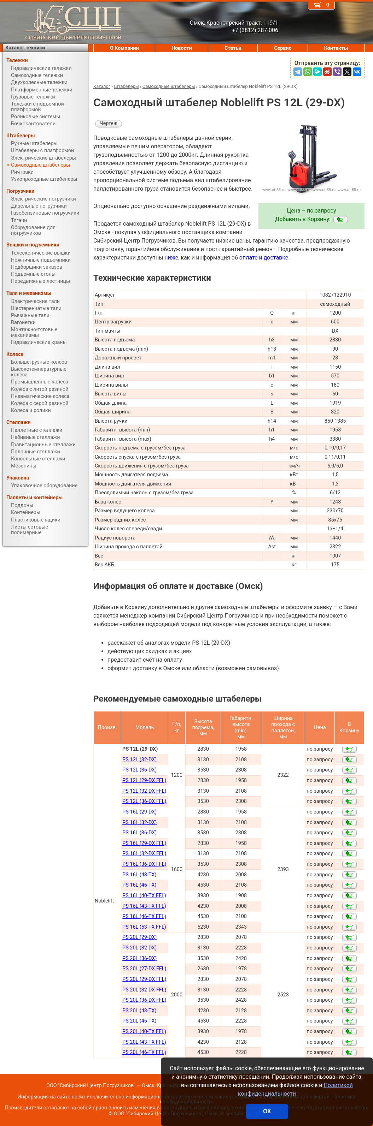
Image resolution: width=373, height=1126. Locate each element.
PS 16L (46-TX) (139, 885)
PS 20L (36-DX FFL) (144, 1000)
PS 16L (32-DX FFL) (144, 854)
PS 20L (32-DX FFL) (144, 990)
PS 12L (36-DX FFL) (144, 801)
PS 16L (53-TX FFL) (144, 927)
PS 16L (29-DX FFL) (144, 843)
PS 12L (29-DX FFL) (144, 781)
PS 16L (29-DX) (139, 812)
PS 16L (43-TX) (139, 875)
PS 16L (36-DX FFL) (144, 864)
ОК (267, 1111)
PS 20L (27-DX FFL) (144, 969)
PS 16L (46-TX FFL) (144, 916)
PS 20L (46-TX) (139, 1021)
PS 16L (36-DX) (139, 833)
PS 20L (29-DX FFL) (144, 979)
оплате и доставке (264, 257)
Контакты (336, 48)
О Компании (124, 48)
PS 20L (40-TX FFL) (144, 1032)
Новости (181, 48)
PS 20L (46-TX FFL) (144, 1052)
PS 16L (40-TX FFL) (144, 896)
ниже (171, 257)
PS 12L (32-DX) (139, 760)
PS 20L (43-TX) (139, 1011)
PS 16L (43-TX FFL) (144, 906)
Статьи (233, 48)
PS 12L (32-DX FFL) (144, 791)
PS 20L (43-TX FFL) (144, 1042)
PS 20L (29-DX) (139, 937)
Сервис (282, 48)
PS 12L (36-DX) (139, 770)
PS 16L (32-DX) (139, 823)
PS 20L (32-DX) (139, 948)
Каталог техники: (25, 48)
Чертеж (108, 123)
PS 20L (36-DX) (139, 958)
